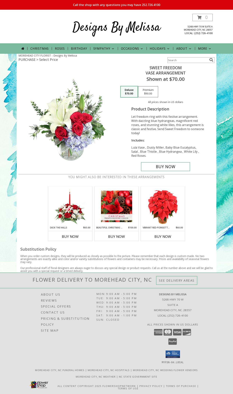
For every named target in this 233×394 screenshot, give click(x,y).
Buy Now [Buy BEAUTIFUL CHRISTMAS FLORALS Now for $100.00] (116, 236)
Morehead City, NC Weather (96, 376)
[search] (211, 60)
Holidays (160, 48)
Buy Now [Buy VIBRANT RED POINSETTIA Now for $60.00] (162, 236)
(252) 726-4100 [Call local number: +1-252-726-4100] (203, 33)
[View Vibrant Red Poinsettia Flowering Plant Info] (162, 206)
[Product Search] (188, 60)
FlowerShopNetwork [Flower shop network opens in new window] (119, 385)
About (184, 48)
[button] (202, 17)
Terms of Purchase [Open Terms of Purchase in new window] (181, 385)
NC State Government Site (138, 376)
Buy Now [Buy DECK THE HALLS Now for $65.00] (70, 236)
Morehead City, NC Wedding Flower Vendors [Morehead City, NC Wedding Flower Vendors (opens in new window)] (165, 370)
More (205, 48)
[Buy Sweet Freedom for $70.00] (165, 166)
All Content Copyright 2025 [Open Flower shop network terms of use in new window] (80, 385)
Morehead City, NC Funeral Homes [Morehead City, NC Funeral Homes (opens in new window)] (59, 370)
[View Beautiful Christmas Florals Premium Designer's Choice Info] (116, 206)
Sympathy (104, 48)
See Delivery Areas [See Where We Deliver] (177, 280)
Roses (60, 48)
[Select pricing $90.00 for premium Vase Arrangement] (148, 91)
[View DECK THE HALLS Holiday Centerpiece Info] (70, 206)
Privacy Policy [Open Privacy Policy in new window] (150, 385)
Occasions (132, 48)
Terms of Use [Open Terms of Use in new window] (128, 388)
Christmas (39, 48)
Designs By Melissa (116, 27)
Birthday (79, 48)
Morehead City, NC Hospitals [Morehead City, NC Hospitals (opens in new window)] (109, 370)
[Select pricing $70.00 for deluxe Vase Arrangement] (129, 91)
